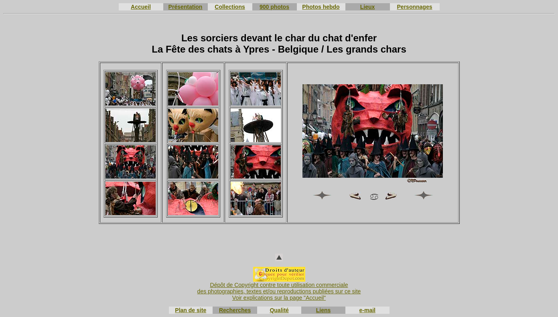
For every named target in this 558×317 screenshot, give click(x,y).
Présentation (185, 7)
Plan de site (190, 310)
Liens (323, 310)
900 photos (274, 7)
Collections (230, 7)
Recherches (235, 310)
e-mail (367, 310)
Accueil (141, 7)
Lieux (367, 7)
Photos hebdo (320, 7)
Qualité (279, 310)
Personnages (414, 7)
